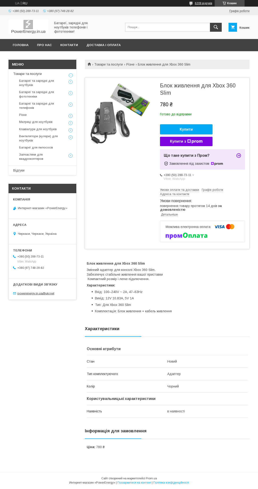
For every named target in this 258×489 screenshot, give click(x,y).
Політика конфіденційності (171, 482)
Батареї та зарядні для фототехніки (36, 94)
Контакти (69, 45)
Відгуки (19, 170)
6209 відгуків (203, 3)
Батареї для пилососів (36, 147)
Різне (130, 64)
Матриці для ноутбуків (36, 122)
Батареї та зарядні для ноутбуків (36, 83)
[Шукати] (216, 27)
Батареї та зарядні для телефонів (36, 106)
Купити (186, 129)
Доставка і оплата (103, 45)
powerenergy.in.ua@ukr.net (35, 293)
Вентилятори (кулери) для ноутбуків (38, 138)
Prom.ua (151, 478)
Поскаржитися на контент (134, 482)
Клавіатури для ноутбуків (38, 129)
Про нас (44, 45)
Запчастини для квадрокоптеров (31, 156)
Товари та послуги (108, 64)
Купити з (186, 141)
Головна (21, 45)
